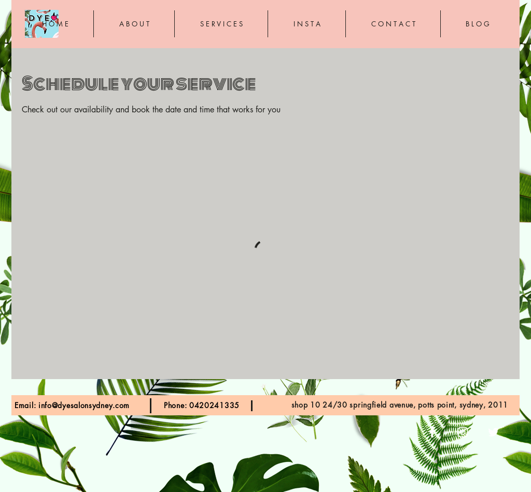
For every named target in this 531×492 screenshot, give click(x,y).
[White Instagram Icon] (463, 432)
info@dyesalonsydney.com (84, 405)
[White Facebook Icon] (432, 432)
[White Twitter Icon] (493, 432)
